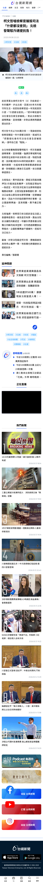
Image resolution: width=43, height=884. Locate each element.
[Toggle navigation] (37, 878)
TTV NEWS (6, 16)
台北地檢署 (13, 339)
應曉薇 (18, 344)
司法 (23, 339)
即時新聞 (17, 353)
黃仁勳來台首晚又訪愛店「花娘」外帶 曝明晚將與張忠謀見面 (28, 374)
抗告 (25, 42)
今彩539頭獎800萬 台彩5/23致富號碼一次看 (28, 366)
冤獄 (34, 334)
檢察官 (32, 339)
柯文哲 (8, 42)
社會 (14, 16)
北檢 (17, 42)
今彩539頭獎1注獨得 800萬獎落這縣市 (28, 358)
